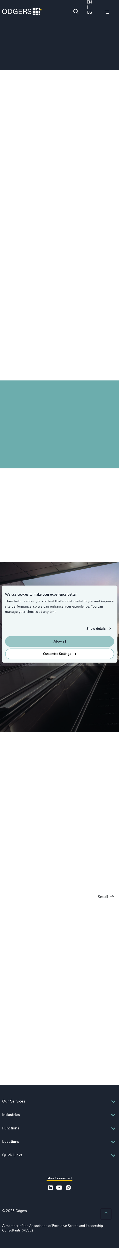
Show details (95, 628)
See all (106, 897)
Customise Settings (59, 653)
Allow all (59, 641)
